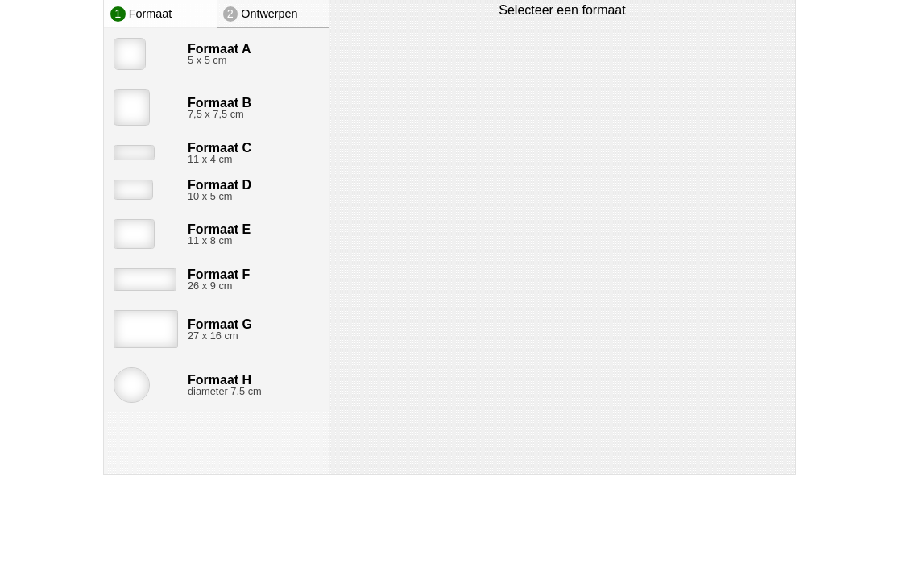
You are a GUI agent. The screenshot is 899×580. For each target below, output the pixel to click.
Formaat (141, 14)
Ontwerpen (260, 14)
